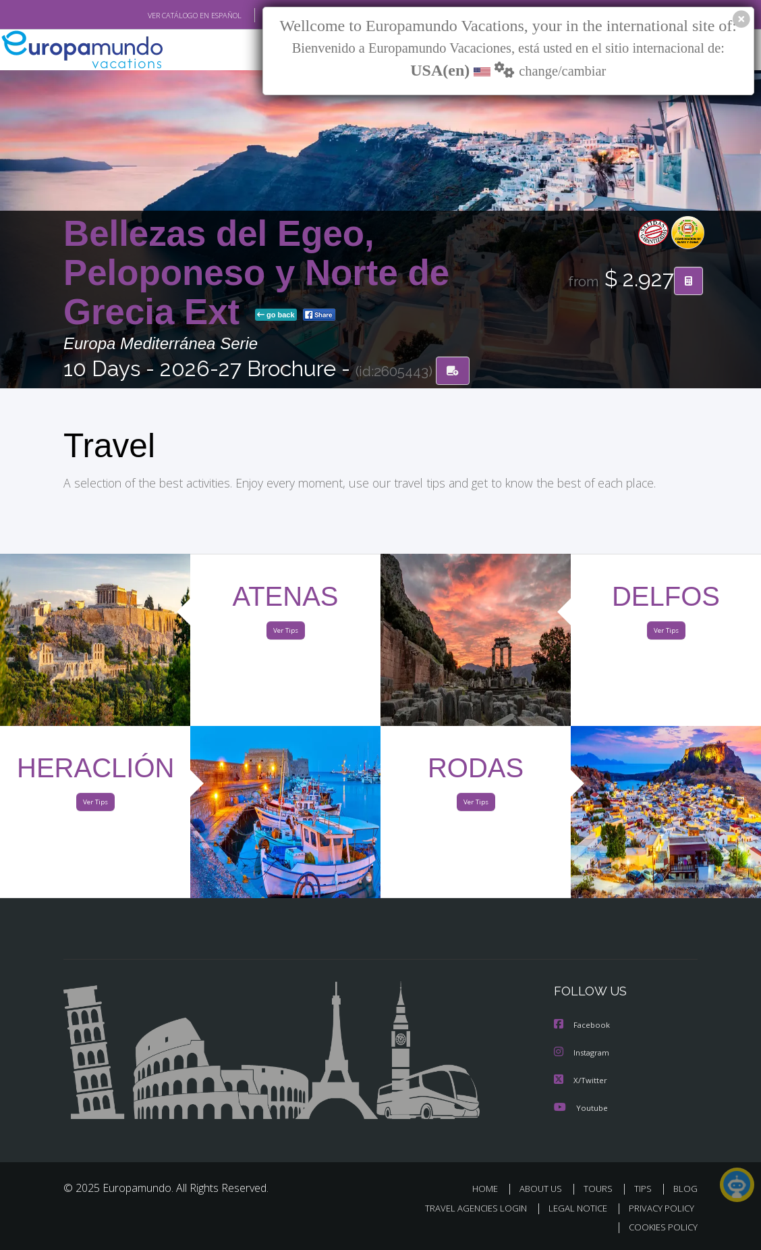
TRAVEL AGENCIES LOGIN (466, 1208)
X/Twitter (581, 1081)
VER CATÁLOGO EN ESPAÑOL (163, 15)
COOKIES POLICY (660, 1227)
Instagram (583, 1054)
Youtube (581, 1108)
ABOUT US (544, 1189)
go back (276, 316)
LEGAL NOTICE (571, 1208)
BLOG (685, 1189)
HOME (490, 1189)
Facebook (583, 1027)
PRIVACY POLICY (658, 1208)
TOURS (601, 1189)
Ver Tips (285, 633)
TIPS (644, 1189)
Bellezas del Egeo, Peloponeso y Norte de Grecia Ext (256, 274)
